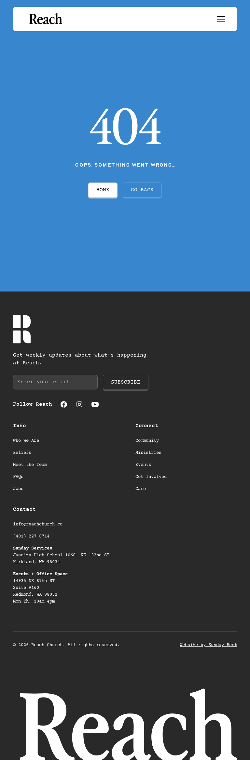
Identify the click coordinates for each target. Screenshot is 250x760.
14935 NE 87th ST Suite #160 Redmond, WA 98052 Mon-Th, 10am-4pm (40, 588)
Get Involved (151, 477)
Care (140, 489)
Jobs (18, 489)
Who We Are (26, 440)
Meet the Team (30, 465)
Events (143, 465)
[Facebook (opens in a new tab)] (64, 404)
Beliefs (22, 452)
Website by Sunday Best (208, 645)
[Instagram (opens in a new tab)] (79, 404)
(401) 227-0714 (31, 536)
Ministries (148, 452)
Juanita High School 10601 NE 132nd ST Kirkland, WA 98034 (62, 555)
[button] (219, 19)
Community (147, 440)
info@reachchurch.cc (37, 524)
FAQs (18, 477)
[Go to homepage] (45, 19)
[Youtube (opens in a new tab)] (95, 404)
